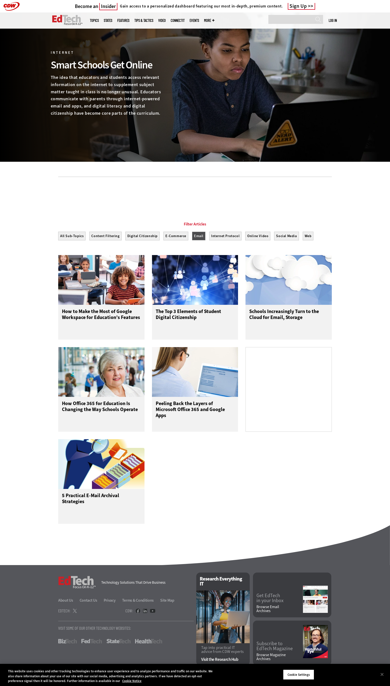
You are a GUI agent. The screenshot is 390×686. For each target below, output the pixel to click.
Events (194, 20)
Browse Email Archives (267, 609)
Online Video (257, 236)
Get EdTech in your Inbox (270, 598)
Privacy (110, 600)
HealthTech (148, 641)
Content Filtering (105, 236)
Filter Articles (195, 224)
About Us (65, 600)
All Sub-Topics (72, 236)
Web (308, 236)
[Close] (382, 674)
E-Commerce (175, 236)
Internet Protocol (225, 236)
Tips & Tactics (143, 20)
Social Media (286, 236)
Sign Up (298, 6)
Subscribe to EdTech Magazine (274, 646)
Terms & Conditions (138, 600)
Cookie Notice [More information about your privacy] (132, 681)
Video (162, 20)
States (108, 20)
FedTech (91, 641)
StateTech (118, 641)
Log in (333, 20)
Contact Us (88, 600)
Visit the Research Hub (219, 660)
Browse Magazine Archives (271, 657)
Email (198, 236)
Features (123, 20)
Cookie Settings (299, 674)
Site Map (167, 600)
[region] (195, 675)
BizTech (67, 641)
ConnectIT (178, 20)
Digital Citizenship (142, 236)
